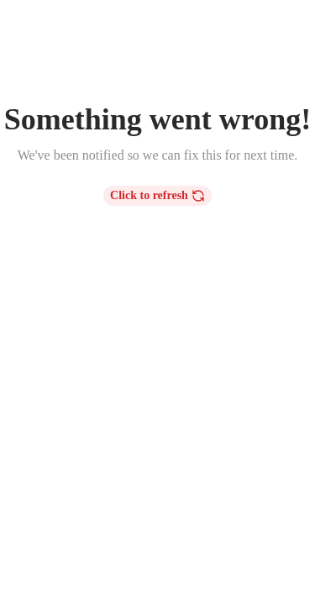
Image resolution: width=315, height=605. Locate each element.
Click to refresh (157, 196)
